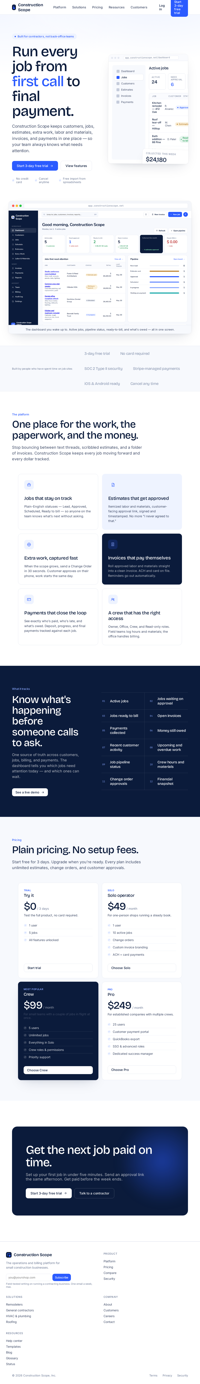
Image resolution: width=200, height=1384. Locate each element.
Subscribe (61, 1277)
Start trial (34, 968)
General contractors (20, 1310)
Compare (110, 1273)
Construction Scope (27, 7)
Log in (162, 7)
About (108, 1304)
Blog (9, 1352)
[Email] (28, 1277)
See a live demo (29, 792)
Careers (109, 1316)
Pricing (97, 7)
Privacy (167, 1375)
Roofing (11, 1322)
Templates (13, 1346)
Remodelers (14, 1304)
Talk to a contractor (94, 1193)
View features (76, 166)
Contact (109, 1322)
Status (10, 1364)
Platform (59, 7)
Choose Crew (37, 1070)
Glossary (12, 1358)
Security (109, 1278)
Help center (14, 1341)
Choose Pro (120, 1070)
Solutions (79, 7)
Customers (139, 7)
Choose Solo (120, 968)
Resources (117, 7)
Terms (153, 1375)
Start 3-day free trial (35, 166)
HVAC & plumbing (18, 1316)
